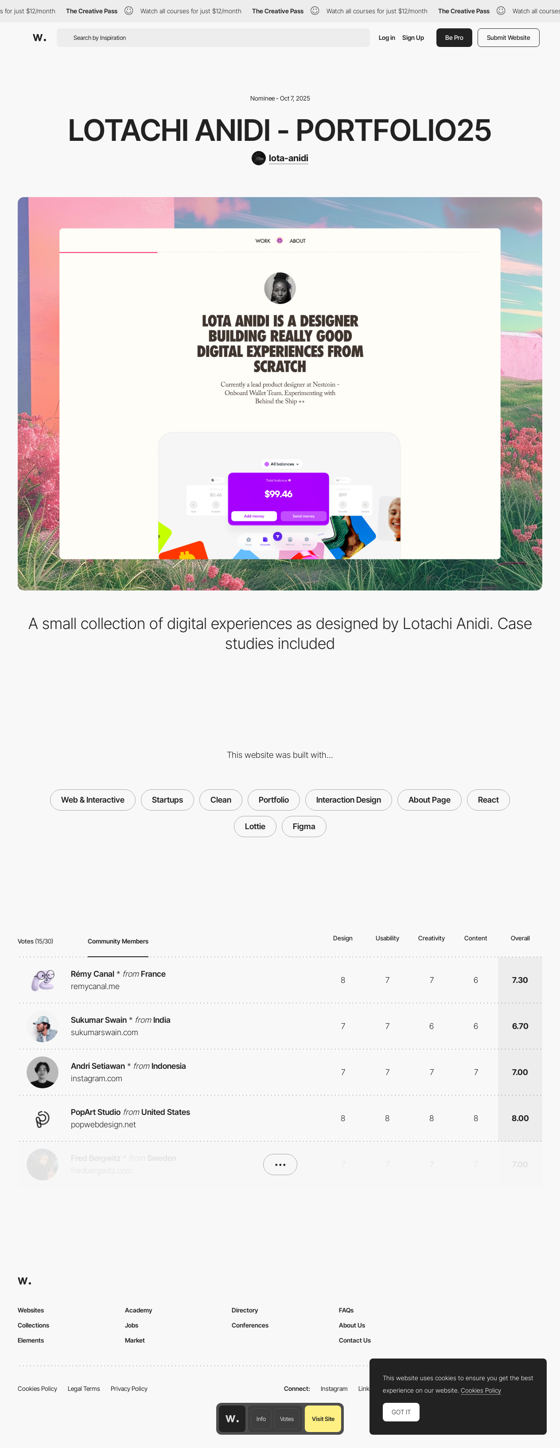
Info (261, 1418)
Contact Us (355, 1340)
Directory (245, 1310)
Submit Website (508, 37)
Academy (138, 1310)
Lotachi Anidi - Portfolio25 (280, 130)
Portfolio (274, 799)
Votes (287, 1418)
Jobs (131, 1325)
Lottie (255, 826)
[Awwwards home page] (232, 1418)
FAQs (346, 1310)
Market (135, 1340)
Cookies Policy (37, 1388)
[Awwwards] (39, 37)
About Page (429, 799)
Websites (31, 1310)
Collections (33, 1325)
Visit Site (323, 1418)
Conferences (250, 1325)
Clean (220, 799)
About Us (352, 1325)
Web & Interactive (92, 799)
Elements (31, 1340)
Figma (304, 826)
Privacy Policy (129, 1388)
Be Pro (454, 37)
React (488, 799)
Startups (167, 799)
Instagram (334, 1388)
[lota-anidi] (280, 158)
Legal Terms (84, 1388)
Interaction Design (348, 799)
